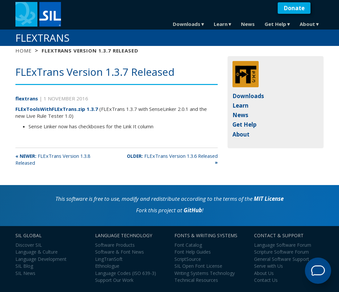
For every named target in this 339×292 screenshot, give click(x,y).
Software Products (115, 245)
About (307, 24)
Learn (221, 24)
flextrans (27, 98)
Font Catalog (188, 245)
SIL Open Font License (198, 266)
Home (23, 50)
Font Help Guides (192, 252)
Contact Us (266, 280)
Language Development (41, 259)
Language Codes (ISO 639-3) (125, 273)
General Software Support (281, 259)
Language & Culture (36, 252)
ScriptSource (187, 259)
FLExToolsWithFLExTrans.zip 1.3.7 (56, 109)
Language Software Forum (282, 245)
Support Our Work (114, 280)
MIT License (269, 198)
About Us (264, 273)
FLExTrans (42, 38)
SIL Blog (24, 266)
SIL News (25, 273)
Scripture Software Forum (281, 252)
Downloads (186, 24)
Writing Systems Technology (204, 273)
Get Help (275, 24)
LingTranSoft (109, 259)
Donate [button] (294, 8)
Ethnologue (107, 266)
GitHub (193, 210)
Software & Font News (119, 252)
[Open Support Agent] (318, 271)
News (248, 24)
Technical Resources (196, 280)
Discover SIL (28, 245)
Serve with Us (268, 266)
